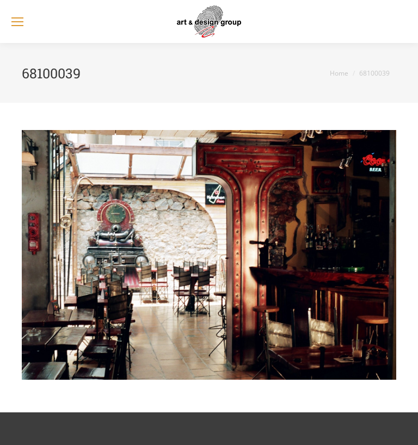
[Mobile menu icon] (17, 21)
